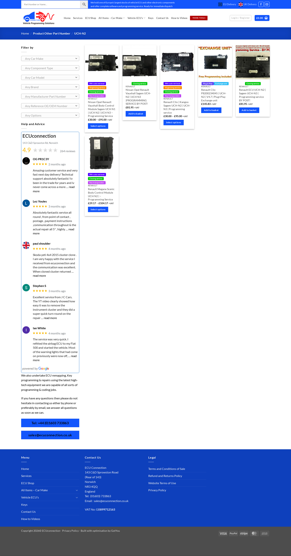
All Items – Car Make (112, 18)
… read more (49, 317)
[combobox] (50, 58)
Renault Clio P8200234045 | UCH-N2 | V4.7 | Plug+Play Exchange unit (213, 95)
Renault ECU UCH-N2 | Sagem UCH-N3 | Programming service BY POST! (252, 95)
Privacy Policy (157, 490)
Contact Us (162, 18)
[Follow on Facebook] (261, 4)
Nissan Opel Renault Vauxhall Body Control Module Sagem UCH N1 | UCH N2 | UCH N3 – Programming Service (101, 108)
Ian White (39, 328)
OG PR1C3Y (41, 159)
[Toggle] (77, 490)
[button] (262, 18)
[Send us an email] (267, 4)
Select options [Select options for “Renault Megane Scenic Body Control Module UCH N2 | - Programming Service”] (98, 209)
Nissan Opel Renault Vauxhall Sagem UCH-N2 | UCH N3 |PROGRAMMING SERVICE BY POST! (138, 96)
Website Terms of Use (162, 483)
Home (67, 18)
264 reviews (67, 151)
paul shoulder (42, 243)
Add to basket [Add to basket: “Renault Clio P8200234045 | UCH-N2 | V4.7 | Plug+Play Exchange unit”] (211, 110)
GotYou (115, 530)
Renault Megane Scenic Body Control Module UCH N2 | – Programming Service (101, 194)
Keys (151, 18)
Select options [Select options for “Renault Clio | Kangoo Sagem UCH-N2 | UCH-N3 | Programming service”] (173, 122)
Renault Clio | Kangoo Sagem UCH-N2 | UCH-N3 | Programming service (177, 107)
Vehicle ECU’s (136, 18)
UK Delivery (248, 4)
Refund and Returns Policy (165, 475)
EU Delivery (227, 4)
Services (78, 18)
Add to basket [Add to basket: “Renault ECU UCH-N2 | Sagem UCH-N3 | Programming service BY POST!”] (249, 110)
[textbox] (49, 58)
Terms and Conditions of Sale (166, 468)
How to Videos (179, 18)
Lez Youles (40, 201)
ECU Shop (90, 18)
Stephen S (39, 285)
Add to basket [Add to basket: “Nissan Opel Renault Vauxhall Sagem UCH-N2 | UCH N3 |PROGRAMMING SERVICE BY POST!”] (135, 113)
